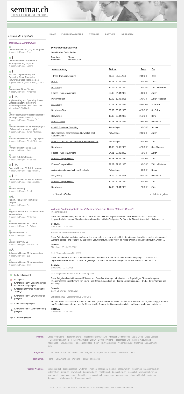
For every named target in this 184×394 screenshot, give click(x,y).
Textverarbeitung (108, 343)
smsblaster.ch (96, 375)
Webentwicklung (125, 343)
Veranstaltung (59, 69)
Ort (153, 69)
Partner (85, 359)
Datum (113, 69)
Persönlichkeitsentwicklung (95, 337)
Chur (81, 352)
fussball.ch (133, 372)
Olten (114, 352)
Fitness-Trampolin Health (62, 158)
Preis (143, 69)
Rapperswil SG (104, 352)
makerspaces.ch (67, 375)
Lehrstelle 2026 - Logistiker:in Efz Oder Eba (71, 297)
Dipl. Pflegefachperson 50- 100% (66, 253)
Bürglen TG (90, 352)
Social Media (137, 337)
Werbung (76, 359)
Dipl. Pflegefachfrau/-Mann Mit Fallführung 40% (72, 273)
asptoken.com (122, 375)
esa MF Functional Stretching (64, 127)
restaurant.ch (124, 369)
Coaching (138, 343)
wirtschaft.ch (53, 372)
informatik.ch (82, 375)
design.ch (151, 375)
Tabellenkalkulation (83, 343)
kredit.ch (93, 369)
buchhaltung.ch (119, 372)
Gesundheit (145, 340)
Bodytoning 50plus (59, 110)
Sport (96, 343)
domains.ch (53, 378)
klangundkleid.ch (137, 375)
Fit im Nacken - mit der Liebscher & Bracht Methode (74, 141)
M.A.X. (54, 81)
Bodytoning (56, 87)
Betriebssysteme (105, 340)
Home (50, 359)
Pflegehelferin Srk (59, 212)
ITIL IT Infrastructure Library (83, 340)
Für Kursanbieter (62, 359)
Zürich (50, 352)
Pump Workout (58, 99)
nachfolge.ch (104, 372)
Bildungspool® (102, 388)
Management (151, 343)
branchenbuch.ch (151, 369)
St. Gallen (72, 352)
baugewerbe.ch (90, 372)
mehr (50, 346)
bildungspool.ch (70, 369)
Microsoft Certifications (119, 337)
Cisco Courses (151, 337)
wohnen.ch (137, 369)
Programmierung (73, 337)
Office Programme (56, 337)
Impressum (95, 359)
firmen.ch (65, 372)
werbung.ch (53, 375)
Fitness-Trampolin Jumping (64, 76)
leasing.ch (103, 369)
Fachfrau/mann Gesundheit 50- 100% (68, 232)
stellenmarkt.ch (54, 369)
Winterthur (123, 352)
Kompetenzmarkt (83, 378)
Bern (57, 352)
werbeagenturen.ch (148, 372)
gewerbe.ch (76, 372)
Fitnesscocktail (58, 121)
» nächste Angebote (159, 194)
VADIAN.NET (69, 388)
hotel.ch (113, 369)
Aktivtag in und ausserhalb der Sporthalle (70, 170)
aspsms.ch (109, 375)
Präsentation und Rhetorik (127, 340)
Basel (63, 352)
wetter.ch (83, 369)
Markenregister (66, 378)
